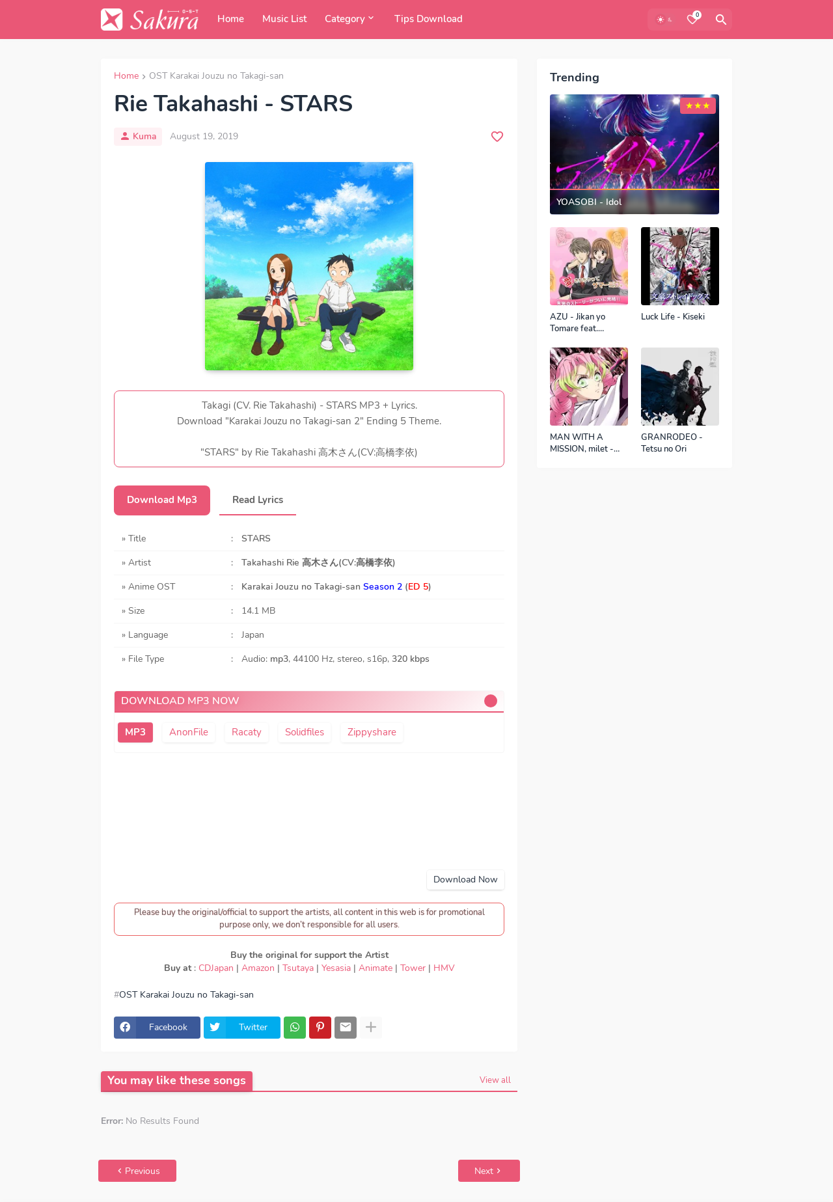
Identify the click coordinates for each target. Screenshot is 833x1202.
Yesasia (336, 968)
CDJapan (216, 968)
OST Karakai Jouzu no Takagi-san (216, 77)
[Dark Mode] (665, 19)
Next (483, 1171)
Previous (142, 1171)
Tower (413, 968)
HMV (444, 968)
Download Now (465, 879)
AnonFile (188, 732)
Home (230, 18)
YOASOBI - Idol (588, 202)
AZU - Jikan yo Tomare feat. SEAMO (577, 323)
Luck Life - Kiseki (673, 317)
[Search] (721, 19)
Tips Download (428, 18)
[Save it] (497, 137)
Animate (375, 968)
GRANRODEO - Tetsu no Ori (672, 443)
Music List (284, 18)
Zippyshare (372, 732)
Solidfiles (304, 732)
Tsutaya (298, 968)
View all (495, 1080)
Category (345, 18)
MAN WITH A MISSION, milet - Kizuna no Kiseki (582, 443)
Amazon (258, 968)
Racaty (247, 732)
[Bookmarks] (692, 19)
